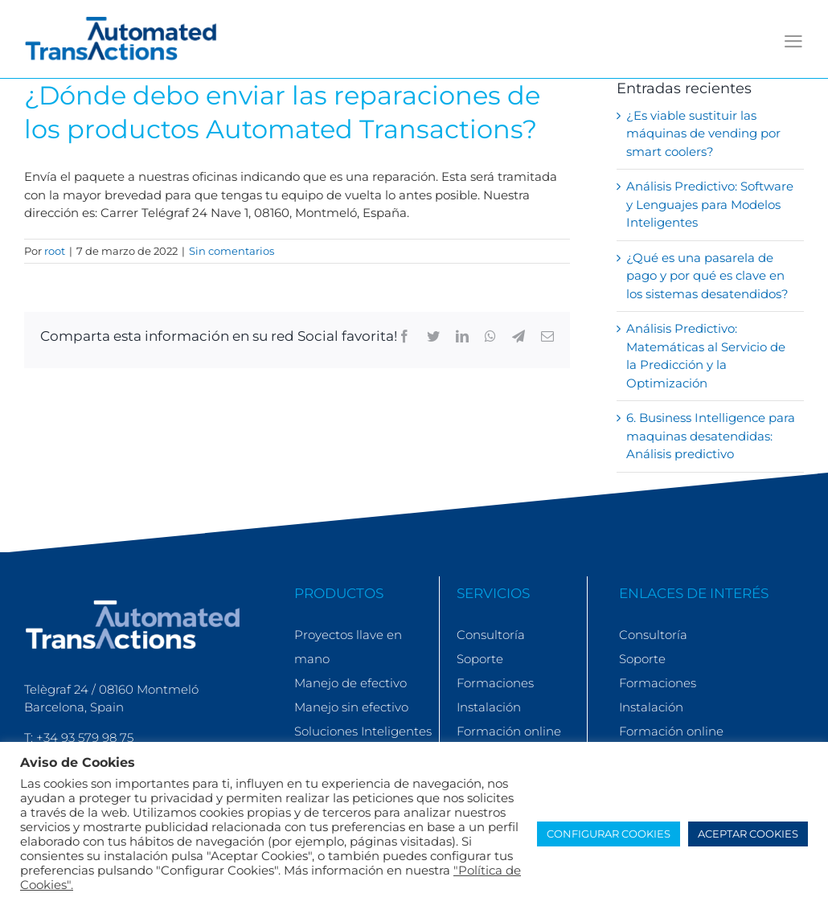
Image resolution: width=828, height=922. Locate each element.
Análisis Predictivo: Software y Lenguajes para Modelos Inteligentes (709, 204)
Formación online (509, 731)
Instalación (489, 707)
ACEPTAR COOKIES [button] (748, 833)
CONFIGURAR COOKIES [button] (608, 833)
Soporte (480, 658)
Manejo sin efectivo (351, 707)
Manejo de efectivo (350, 682)
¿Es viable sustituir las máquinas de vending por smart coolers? (703, 133)
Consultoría (491, 634)
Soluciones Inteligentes (363, 731)
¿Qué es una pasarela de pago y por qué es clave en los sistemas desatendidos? (707, 275)
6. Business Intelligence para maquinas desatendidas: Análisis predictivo (710, 435)
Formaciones (495, 682)
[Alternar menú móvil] (793, 41)
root (54, 250)
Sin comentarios (231, 250)
